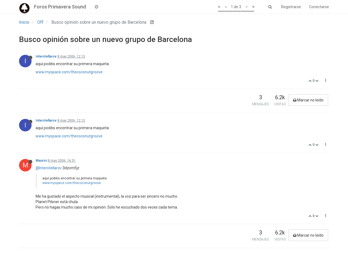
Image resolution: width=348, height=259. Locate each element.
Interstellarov (46, 56)
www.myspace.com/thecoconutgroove (69, 72)
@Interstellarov (49, 168)
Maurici (41, 160)
